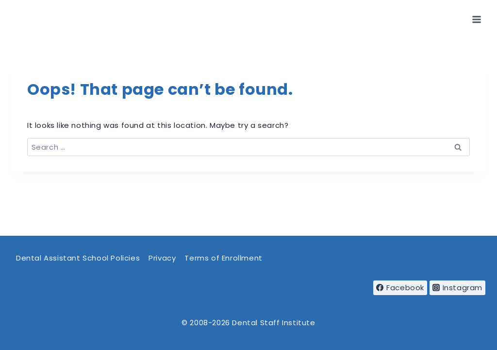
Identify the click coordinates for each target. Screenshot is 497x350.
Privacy (162, 258)
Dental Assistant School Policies (78, 258)
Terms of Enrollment (223, 258)
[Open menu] (476, 19)
